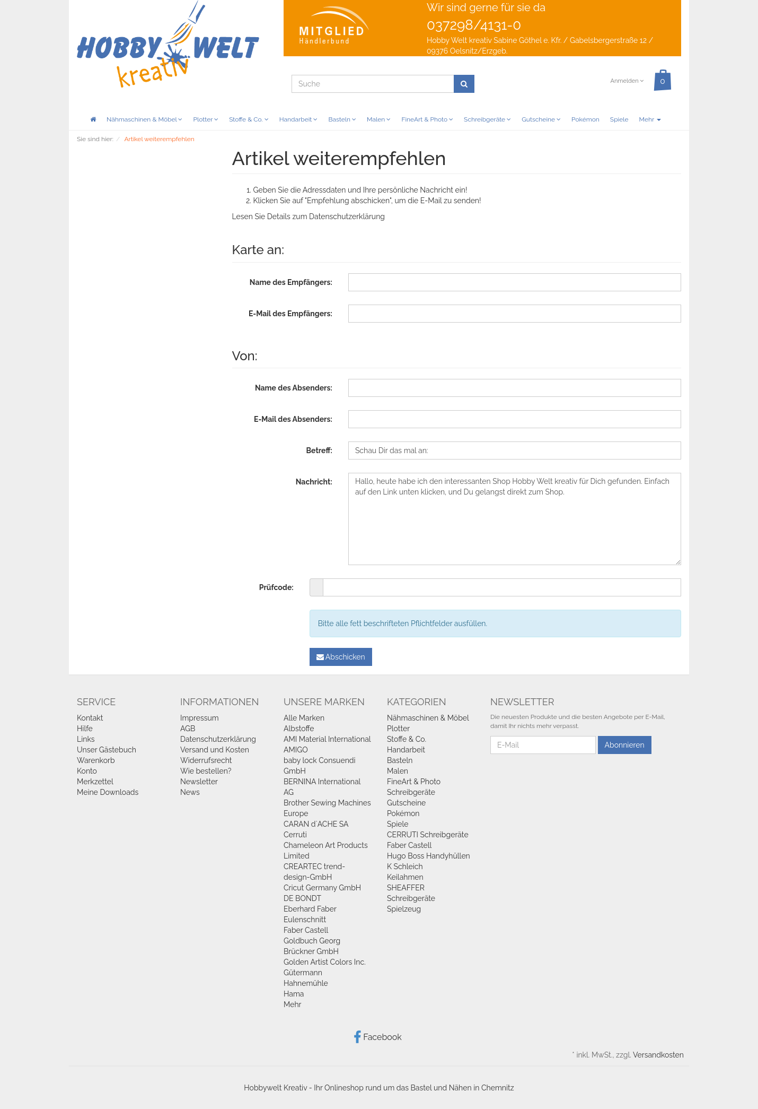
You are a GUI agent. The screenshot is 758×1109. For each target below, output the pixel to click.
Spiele (619, 119)
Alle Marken (304, 718)
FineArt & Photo (427, 119)
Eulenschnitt (305, 919)
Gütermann (303, 972)
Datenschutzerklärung (347, 216)
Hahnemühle (306, 983)
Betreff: (319, 450)
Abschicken (340, 657)
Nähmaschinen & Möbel (144, 119)
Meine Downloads (107, 792)
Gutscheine (541, 119)
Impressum (199, 718)
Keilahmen (405, 877)
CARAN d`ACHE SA (316, 824)
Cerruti (295, 834)
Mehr (650, 119)
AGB (187, 728)
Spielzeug (404, 909)
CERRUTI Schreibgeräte (428, 834)
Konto (87, 771)
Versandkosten (658, 1055)
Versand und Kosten (214, 750)
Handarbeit (298, 119)
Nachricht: (314, 482)
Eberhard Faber (310, 909)
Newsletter (199, 781)
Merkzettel (95, 781)
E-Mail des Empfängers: (290, 313)
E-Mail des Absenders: (293, 419)
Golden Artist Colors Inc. (325, 962)
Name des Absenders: (293, 388)
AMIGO (296, 750)
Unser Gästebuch (106, 750)
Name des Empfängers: (291, 282)
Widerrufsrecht (206, 760)
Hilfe (85, 728)
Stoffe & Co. (249, 119)
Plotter (205, 119)
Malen (379, 119)
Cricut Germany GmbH (322, 887)
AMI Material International (327, 739)
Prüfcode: (276, 587)
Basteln (342, 119)
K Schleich (405, 866)
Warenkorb (96, 760)
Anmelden (627, 80)
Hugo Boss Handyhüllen (428, 856)
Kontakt (90, 718)
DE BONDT (302, 898)
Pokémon (585, 119)
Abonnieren (625, 745)
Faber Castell (306, 930)
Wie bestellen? (205, 771)
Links (86, 739)
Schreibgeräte (487, 119)
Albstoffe (299, 728)
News (190, 792)
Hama (294, 994)
